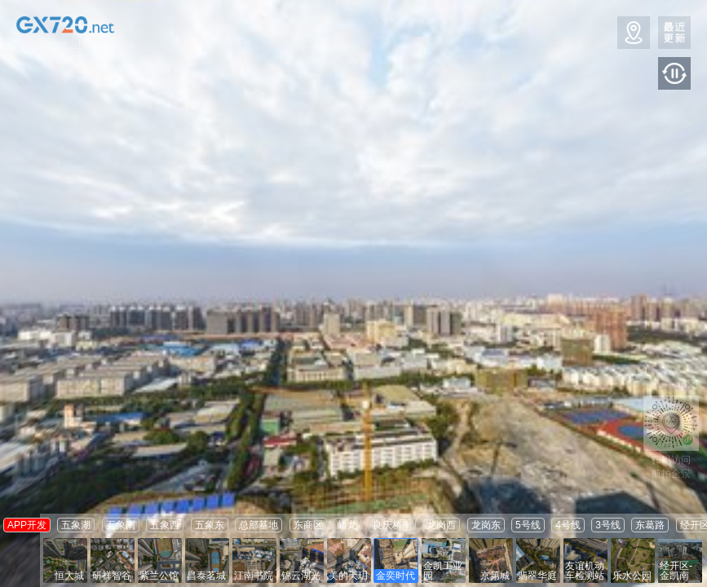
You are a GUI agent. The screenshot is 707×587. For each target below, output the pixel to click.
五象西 (164, 525)
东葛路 (650, 525)
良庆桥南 (392, 525)
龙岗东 (486, 525)
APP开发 (26, 525)
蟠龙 (347, 525)
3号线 (608, 525)
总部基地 (258, 525)
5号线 (528, 525)
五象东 (209, 525)
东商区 (308, 525)
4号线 (568, 525)
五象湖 (76, 525)
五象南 (120, 525)
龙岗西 (441, 525)
